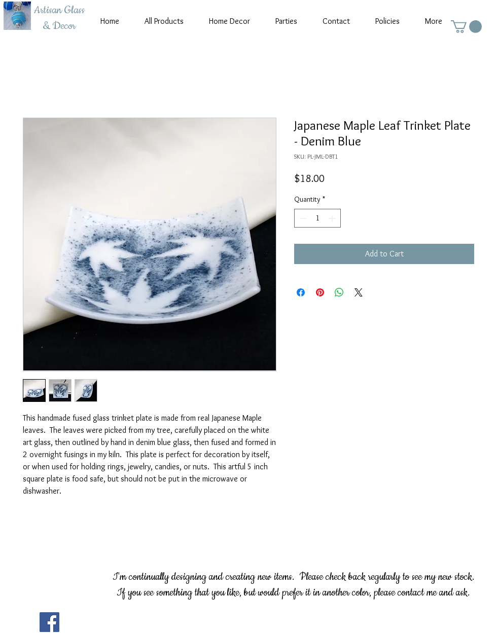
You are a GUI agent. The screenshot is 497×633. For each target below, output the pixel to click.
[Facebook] (49, 622)
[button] (466, 26)
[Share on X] (358, 292)
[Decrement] (302, 218)
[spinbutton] (317, 218)
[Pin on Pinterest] (320, 292)
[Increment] (333, 218)
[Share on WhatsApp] (339, 292)
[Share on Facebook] (301, 292)
